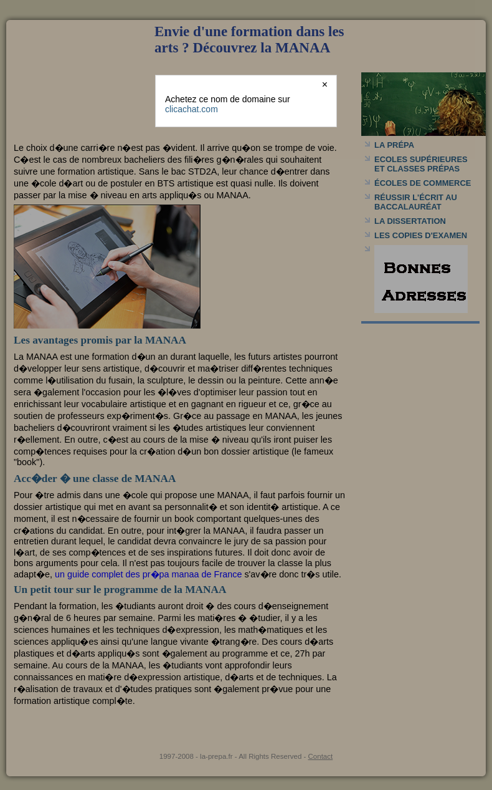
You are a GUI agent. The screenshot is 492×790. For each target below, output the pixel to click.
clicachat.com (191, 109)
